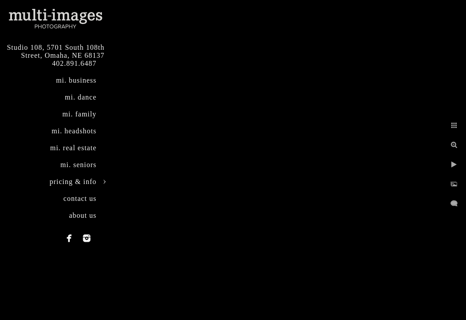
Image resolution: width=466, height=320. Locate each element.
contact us (80, 198)
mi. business (76, 80)
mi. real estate (73, 148)
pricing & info (72, 181)
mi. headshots (74, 131)
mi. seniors (78, 164)
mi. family (79, 114)
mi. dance (80, 97)
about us (82, 215)
